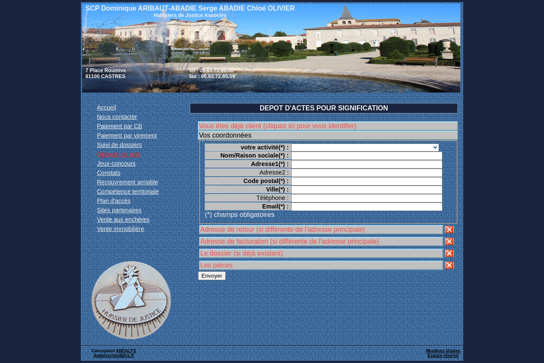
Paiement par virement (127, 135)
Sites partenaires (119, 210)
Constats (108, 172)
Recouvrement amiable (127, 182)
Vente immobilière (120, 228)
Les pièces (216, 265)
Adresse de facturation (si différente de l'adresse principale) (289, 241)
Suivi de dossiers (119, 144)
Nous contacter (117, 116)
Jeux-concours (116, 163)
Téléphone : (272, 197)
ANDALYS (126, 351)
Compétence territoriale (128, 191)
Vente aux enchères (123, 219)
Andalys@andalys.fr (114, 355)
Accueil (106, 107)
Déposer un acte (119, 154)
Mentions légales (443, 351)
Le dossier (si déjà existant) (241, 253)
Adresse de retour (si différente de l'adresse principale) (282, 229)
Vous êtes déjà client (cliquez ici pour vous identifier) (278, 125)
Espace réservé (443, 355)
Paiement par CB (119, 126)
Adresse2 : (274, 172)
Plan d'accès (113, 200)
